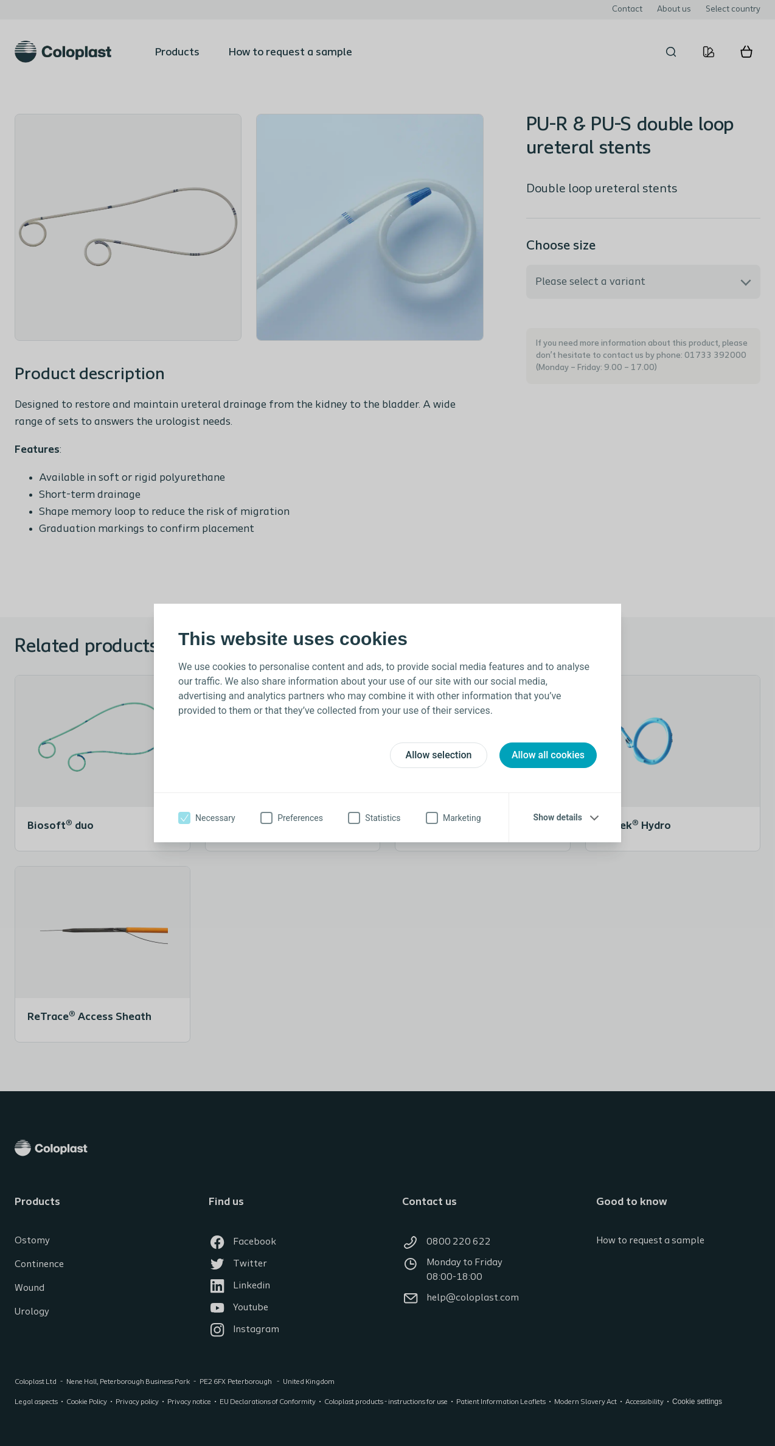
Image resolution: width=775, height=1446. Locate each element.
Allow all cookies (548, 755)
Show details (557, 817)
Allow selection (439, 755)
